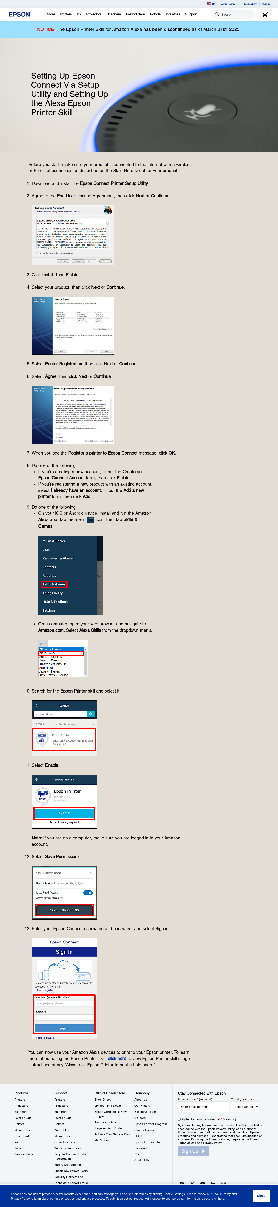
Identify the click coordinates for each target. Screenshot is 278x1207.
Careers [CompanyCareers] (140, 1118)
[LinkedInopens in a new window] (213, 1184)
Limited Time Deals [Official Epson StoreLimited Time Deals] (107, 1105)
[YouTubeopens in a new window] (203, 1184)
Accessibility (250, 4)
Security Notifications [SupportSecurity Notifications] (68, 1177)
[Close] (261, 1196)
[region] (139, 1195)
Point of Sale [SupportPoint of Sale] (62, 1118)
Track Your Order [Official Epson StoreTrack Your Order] (105, 1122)
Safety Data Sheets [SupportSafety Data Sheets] (67, 1164)
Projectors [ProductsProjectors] (21, 1105)
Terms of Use (187, 1142)
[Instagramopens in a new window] (223, 1184)
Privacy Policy (225, 1129)
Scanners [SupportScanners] (60, 1111)
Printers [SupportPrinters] (59, 1099)
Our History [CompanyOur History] (142, 1105)
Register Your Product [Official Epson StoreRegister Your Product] (109, 1128)
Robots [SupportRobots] (59, 1124)
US (211, 3)
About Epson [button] (229, 4)
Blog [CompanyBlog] (137, 1154)
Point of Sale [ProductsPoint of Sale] (22, 1118)
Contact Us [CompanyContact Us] (142, 1160)
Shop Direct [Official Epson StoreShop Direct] (102, 1099)
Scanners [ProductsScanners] (20, 1111)
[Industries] (173, 14)
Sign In (266, 4)
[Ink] (79, 14)
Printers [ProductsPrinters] (19, 1099)
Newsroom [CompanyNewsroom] (141, 1148)
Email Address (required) (195, 1099)
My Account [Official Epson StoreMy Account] (102, 1140)
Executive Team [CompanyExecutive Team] (145, 1111)
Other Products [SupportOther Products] (64, 1142)
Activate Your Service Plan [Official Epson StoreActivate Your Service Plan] (112, 1134)
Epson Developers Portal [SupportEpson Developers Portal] (71, 1170)
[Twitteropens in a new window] (192, 1184)
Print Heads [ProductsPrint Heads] (22, 1136)
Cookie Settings (175, 1194)
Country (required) (243, 1099)
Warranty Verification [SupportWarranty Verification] (68, 1148)
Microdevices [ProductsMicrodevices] (23, 1130)
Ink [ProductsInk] (16, 1142)
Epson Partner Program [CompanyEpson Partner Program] (150, 1124)
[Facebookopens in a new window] (182, 1184)
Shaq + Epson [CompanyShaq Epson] (144, 1130)
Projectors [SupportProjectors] (61, 1105)
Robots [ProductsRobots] (19, 1124)
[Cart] (265, 14)
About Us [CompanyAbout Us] (140, 1099)
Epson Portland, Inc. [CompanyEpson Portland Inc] (148, 1142)
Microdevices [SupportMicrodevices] (63, 1136)
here (221, 1198)
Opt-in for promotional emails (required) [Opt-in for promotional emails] (209, 1119)
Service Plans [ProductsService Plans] (23, 1154)
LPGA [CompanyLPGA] (138, 1136)
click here (117, 1058)
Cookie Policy (221, 1194)
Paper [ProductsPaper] (18, 1148)
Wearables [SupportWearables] (61, 1130)
